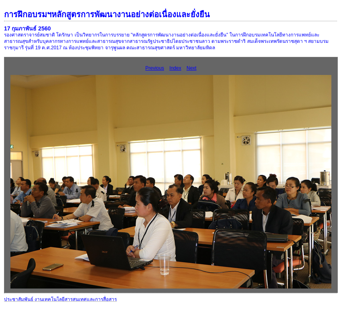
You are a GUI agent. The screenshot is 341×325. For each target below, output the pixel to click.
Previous (154, 68)
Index (175, 68)
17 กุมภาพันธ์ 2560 (27, 28)
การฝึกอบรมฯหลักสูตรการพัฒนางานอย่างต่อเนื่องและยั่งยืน (107, 14)
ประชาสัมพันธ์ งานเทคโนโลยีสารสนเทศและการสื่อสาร (60, 299)
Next (192, 68)
